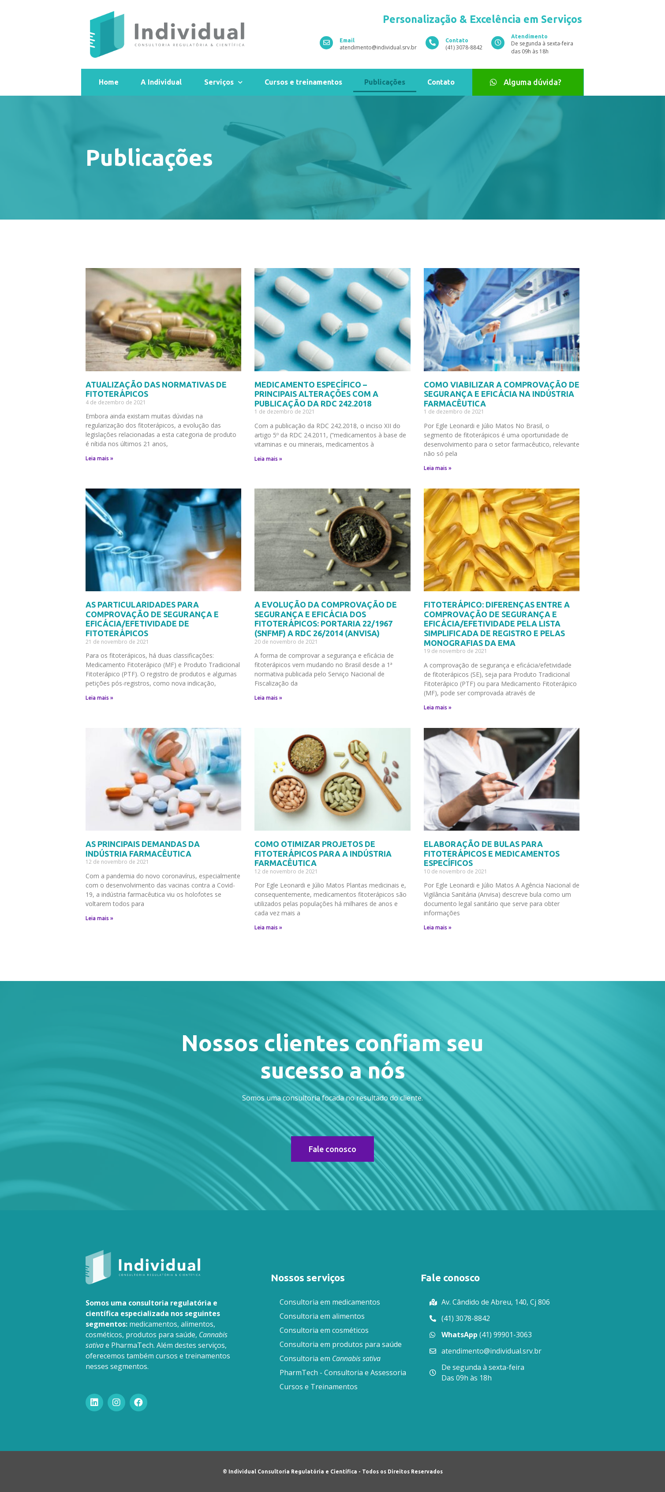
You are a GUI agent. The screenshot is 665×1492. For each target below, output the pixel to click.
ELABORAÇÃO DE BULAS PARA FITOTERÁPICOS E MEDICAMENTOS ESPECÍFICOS (492, 853)
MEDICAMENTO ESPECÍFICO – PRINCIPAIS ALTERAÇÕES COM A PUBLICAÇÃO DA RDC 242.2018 (316, 394)
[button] (527, 82)
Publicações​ (384, 82)
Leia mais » (99, 458)
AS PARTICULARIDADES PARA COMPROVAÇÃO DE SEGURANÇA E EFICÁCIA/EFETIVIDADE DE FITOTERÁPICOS (152, 619)
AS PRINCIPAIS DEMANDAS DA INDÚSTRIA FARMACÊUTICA (143, 848)
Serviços (223, 82)
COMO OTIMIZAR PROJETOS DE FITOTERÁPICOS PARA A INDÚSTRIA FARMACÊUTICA (323, 853)
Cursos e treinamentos (303, 82)
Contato (441, 82)
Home (109, 82)
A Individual (161, 82)
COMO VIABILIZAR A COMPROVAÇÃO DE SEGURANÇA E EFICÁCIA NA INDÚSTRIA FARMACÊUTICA (501, 394)
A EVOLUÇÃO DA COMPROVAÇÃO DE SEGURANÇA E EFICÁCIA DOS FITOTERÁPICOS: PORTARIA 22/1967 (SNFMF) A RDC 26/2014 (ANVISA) (325, 619)
